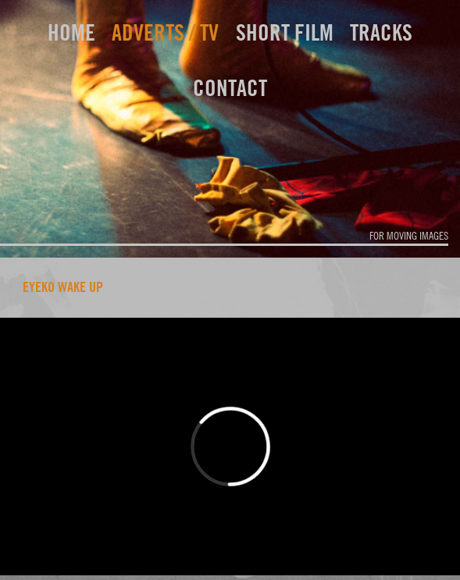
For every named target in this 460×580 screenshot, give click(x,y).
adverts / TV (165, 32)
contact (230, 87)
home (71, 32)
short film (284, 32)
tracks (381, 32)
